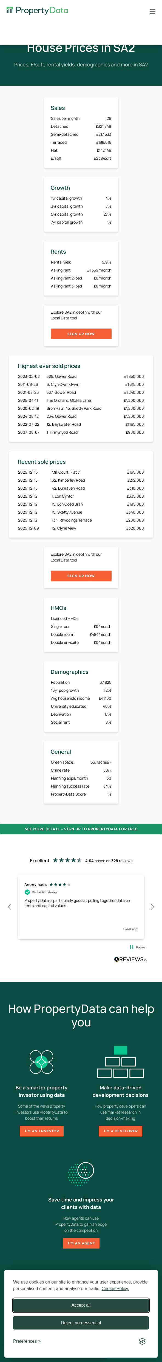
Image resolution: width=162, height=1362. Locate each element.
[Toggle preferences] (27, 1341)
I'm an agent (81, 1243)
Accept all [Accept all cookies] (81, 1305)
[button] (9, 907)
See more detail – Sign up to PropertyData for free (81, 829)
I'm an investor (41, 1131)
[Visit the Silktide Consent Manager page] (142, 1341)
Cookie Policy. (115, 1288)
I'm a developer (120, 1131)
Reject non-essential (81, 1322)
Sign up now (81, 334)
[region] (81, 907)
